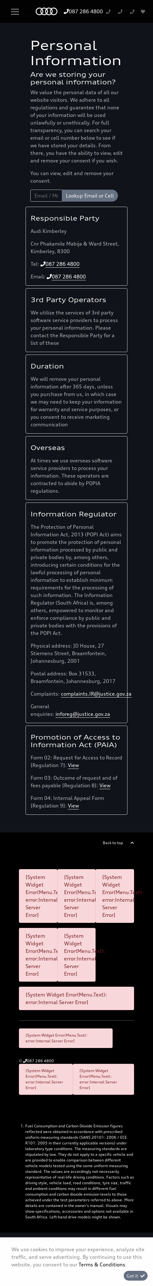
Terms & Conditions (102, 1264)
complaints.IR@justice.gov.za (96, 694)
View (73, 765)
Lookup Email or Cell (90, 195)
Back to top (113, 842)
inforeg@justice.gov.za (83, 714)
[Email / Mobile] (46, 196)
